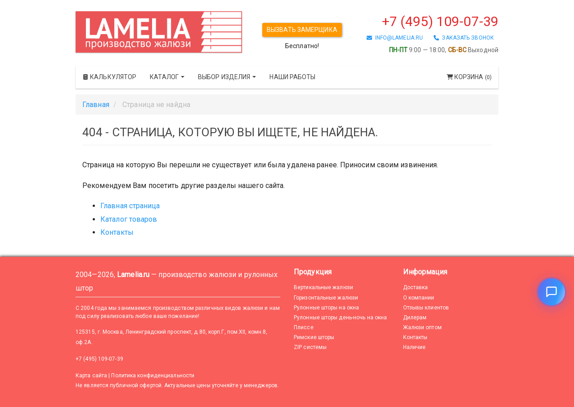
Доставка (415, 287)
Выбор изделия (227, 77)
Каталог (167, 77)
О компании (419, 298)
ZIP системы (310, 347)
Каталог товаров (128, 219)
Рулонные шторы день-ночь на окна (340, 317)
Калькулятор (109, 77)
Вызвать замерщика (302, 30)
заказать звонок (464, 38)
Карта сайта (91, 375)
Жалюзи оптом (422, 327)
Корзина (469, 77)
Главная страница (130, 205)
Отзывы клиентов (426, 307)
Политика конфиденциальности (152, 375)
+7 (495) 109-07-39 (440, 21)
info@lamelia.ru (395, 38)
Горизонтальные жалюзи (326, 298)
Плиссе (304, 327)
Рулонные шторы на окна (326, 307)
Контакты (117, 232)
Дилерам (415, 317)
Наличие (414, 347)
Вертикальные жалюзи (323, 287)
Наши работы (292, 77)
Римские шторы (314, 337)
